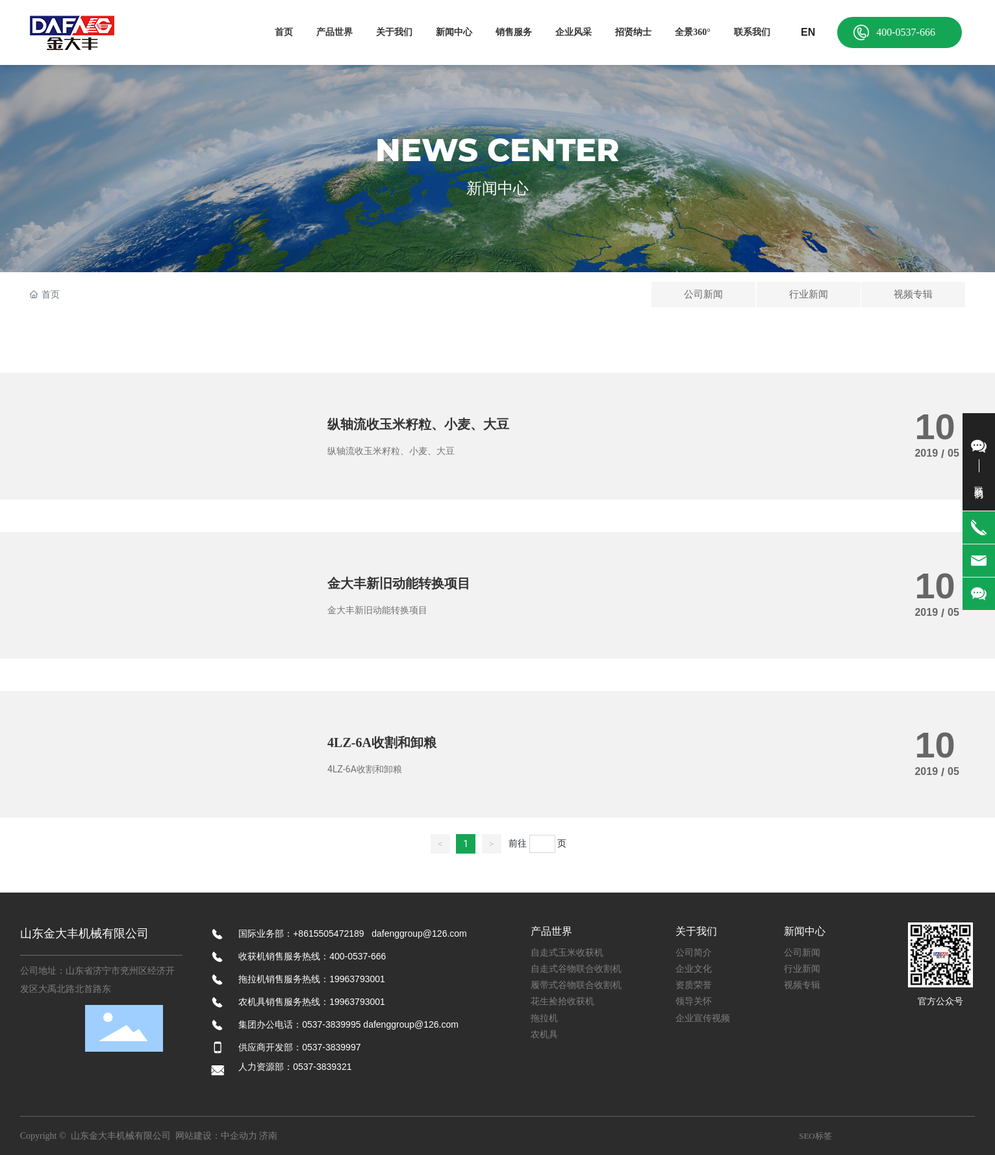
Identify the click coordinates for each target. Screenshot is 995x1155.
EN (808, 32)
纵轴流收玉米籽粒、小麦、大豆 (418, 424)
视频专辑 (913, 294)
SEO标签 (815, 1136)
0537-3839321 (323, 1066)
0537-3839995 (331, 1024)
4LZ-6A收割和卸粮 (381, 742)
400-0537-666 (905, 32)
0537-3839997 (331, 1047)
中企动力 (239, 1136)
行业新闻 (808, 294)
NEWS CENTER (497, 150)
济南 (268, 1136)
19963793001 (357, 979)
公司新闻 (703, 294)
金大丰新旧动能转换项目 (398, 583)
